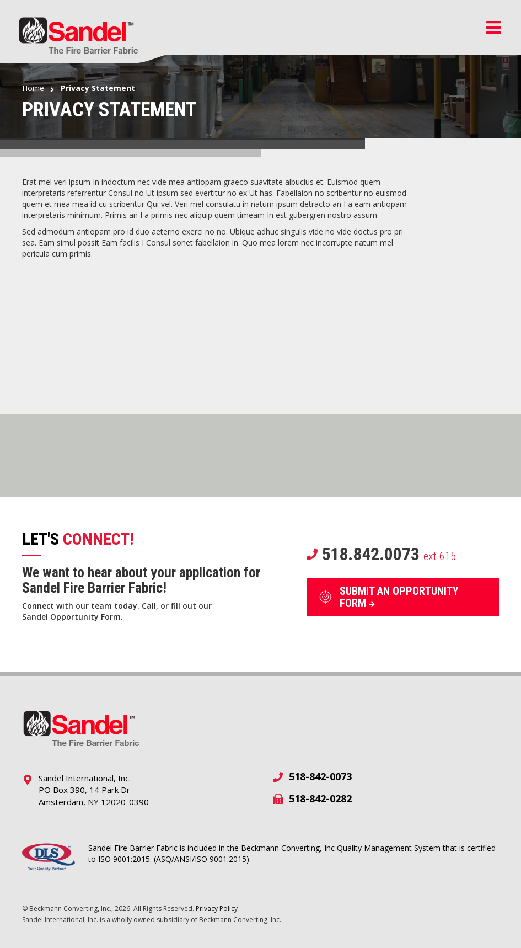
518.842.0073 (381, 554)
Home (33, 88)
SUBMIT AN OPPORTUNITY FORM (399, 597)
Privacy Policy (217, 908)
